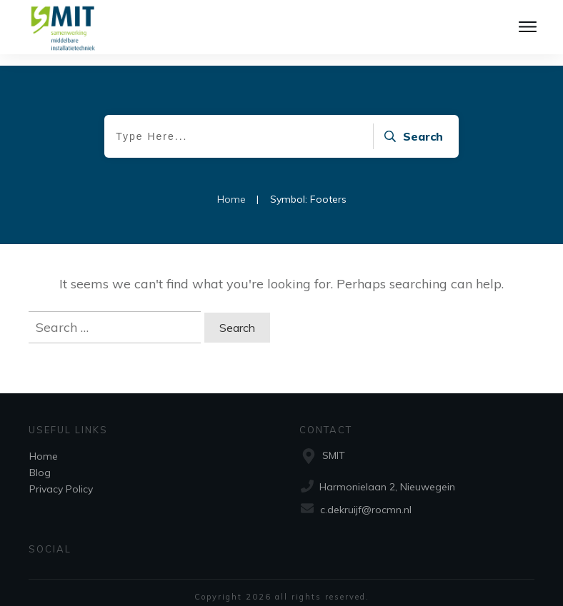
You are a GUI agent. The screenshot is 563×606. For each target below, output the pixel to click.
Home (43, 444)
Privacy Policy (61, 477)
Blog (40, 461)
